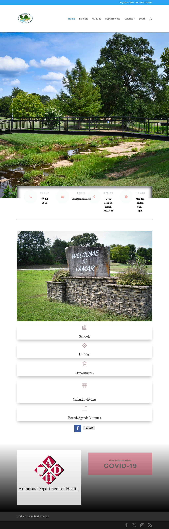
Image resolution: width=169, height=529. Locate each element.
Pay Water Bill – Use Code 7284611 (136, 2)
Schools (83, 19)
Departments (112, 19)
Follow (89, 428)
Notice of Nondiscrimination (33, 516)
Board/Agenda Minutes (84, 418)
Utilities (96, 19)
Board (142, 19)
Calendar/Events (84, 399)
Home (71, 19)
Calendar (129, 19)
